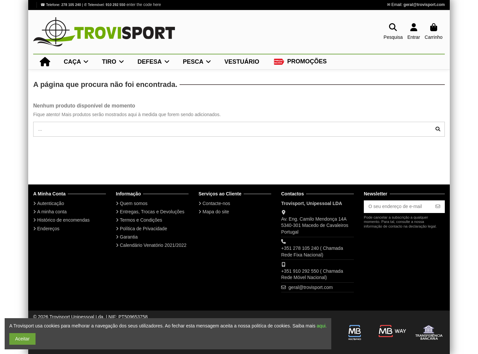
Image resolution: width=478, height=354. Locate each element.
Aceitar (22, 338)
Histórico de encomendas (63, 220)
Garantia (129, 237)
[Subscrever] (438, 206)
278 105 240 (71, 5)
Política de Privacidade (143, 228)
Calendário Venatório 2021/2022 (153, 245)
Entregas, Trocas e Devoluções (152, 211)
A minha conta (52, 211)
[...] (438, 129)
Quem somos (133, 203)
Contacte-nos (216, 203)
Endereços (48, 228)
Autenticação (50, 203)
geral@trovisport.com (424, 4)
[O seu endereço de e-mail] (397, 206)
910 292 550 (115, 5)
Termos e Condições (141, 220)
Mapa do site (215, 211)
